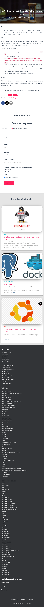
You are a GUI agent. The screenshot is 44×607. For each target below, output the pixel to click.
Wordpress (5, 574)
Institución (6, 152)
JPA (3, 487)
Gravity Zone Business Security (11, 469)
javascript (5, 485)
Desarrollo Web (7, 430)
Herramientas (6, 475)
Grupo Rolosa (5, 582)
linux (15, 95)
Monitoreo (5, 373)
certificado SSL (11, 98)
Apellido (6, 144)
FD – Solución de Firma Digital (11, 452)
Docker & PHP (8, 284)
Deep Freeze (5, 426)
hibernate (5, 477)
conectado (10, 128)
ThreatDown (6, 536)
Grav (3, 466)
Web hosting (6, 562)
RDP (3, 527)
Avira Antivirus (6, 397)
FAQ (3, 363)
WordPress (5, 572)
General (4, 458)
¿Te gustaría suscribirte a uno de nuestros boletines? (18, 167)
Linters (4, 491)
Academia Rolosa (7, 353)
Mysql (4, 495)
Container (5, 422)
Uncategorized (6, 542)
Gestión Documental (8, 369)
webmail (4, 566)
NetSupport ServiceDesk (9, 507)
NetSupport (5, 497)
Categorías (5, 359)
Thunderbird (6, 538)
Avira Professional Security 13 (11, 401)
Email (3, 440)
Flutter (4, 454)
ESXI (3, 446)
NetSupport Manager (8, 503)
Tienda (4, 381)
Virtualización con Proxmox (10, 550)
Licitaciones (5, 489)
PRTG (3, 523)
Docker (5, 281)
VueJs (4, 560)
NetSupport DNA (7, 501)
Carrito (4, 357)
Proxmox (5, 521)
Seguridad (5, 529)
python (4, 525)
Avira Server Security (8, 403)
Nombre (6, 137)
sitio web (21, 98)
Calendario (5, 416)
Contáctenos (6, 361)
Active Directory (7, 391)
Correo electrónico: (9, 159)
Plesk (3, 517)
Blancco (4, 412)
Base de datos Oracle (8, 405)
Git (3, 462)
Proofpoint (5, 519)
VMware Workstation (8, 556)
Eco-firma (30, 599)
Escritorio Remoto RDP (9, 442)
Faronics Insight (7, 448)
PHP (12, 281)
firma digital (6, 367)
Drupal (4, 434)
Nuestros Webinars (8, 379)
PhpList (4, 515)
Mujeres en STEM (7, 375)
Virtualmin (5, 552)
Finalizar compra (7, 365)
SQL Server (5, 534)
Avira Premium (6, 399)
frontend (5, 456)
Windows (4, 570)
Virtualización (6, 548)
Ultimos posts (6, 383)
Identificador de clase (9, 481)
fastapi (4, 450)
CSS (3, 424)
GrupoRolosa (14, 599)
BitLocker (5, 410)
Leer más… (28, 247)
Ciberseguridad (6, 418)
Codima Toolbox (7, 420)
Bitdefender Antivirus (8, 408)
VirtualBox (5, 546)
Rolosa (3, 586)
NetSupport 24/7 (7, 499)
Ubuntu (4, 540)
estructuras (6, 444)
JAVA (3, 483)
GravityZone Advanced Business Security (14, 471)
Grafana (4, 464)
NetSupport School (8, 505)
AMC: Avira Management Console (12, 393)
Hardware (5, 473)
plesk (16, 98)
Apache (4, 395)
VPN (3, 558)
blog (10, 95)
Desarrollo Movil (7, 428)
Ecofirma (5, 438)
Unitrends (5, 544)
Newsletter (5, 377)
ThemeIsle (28, 603)
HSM (3, 479)
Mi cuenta (5, 371)
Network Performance (9, 509)
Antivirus (5, 355)
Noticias (4, 511)
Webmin (4, 568)
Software (5, 532)
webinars (5, 564)
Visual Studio (6, 554)
